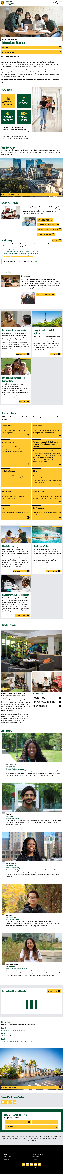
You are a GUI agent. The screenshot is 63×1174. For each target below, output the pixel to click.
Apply (7, 1122)
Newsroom (6, 1152)
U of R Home (5, 56)
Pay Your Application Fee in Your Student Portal (18, 256)
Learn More (53, 354)
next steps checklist (34, 261)
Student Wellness (52, 571)
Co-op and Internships (19, 571)
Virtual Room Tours (40, 706)
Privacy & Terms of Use (37, 1154)
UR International (15, 56)
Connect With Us (21, 354)
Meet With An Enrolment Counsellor (48, 229)
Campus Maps (7, 1159)
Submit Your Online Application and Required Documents (21, 254)
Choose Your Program (10, 249)
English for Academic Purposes (46, 225)
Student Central (35, 1157)
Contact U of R (7, 1157)
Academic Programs (43, 220)
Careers (5, 1154)
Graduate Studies (21, 615)
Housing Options (39, 698)
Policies (33, 1152)
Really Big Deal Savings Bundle (44, 702)
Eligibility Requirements (44, 295)
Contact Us (5, 47)
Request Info (9, 1127)
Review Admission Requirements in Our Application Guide (21, 251)
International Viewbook (8, 52)
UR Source (34, 1159)
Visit (34, 1122)
